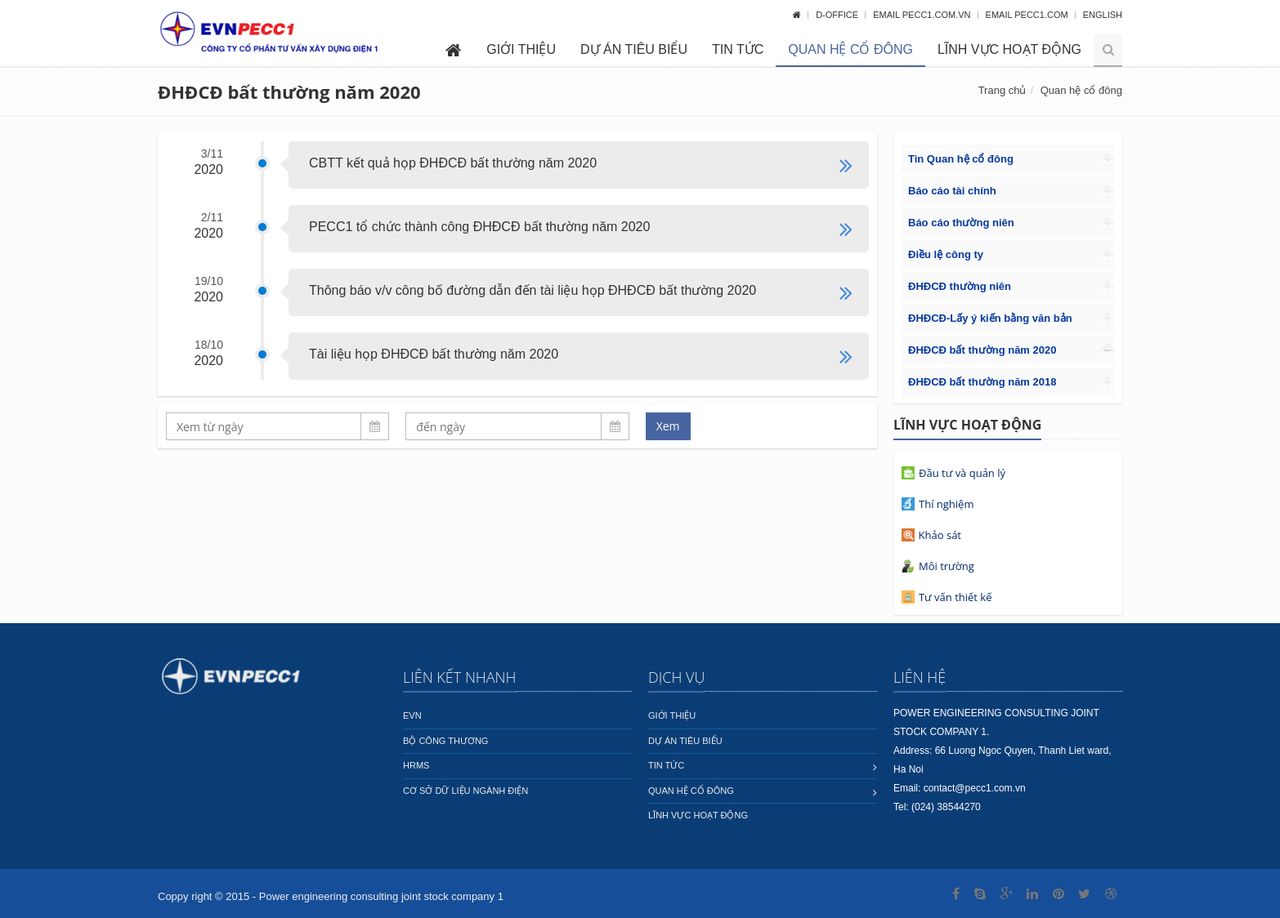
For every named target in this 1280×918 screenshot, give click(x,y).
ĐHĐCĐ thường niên (959, 286)
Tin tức (737, 49)
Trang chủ (1002, 90)
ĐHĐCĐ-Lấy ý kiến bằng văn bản (990, 318)
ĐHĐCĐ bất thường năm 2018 (982, 382)
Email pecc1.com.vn (923, 15)
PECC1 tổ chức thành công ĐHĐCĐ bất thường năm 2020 (479, 227)
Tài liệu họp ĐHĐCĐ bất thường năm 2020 (433, 354)
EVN (412, 715)
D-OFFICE (838, 15)
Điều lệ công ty (945, 254)
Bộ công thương (445, 741)
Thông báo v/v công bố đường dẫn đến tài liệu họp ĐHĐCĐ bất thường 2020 (532, 290)
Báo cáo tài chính (952, 191)
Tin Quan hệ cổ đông (961, 159)
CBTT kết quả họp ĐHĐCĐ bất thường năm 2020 (453, 163)
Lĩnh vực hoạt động (1009, 49)
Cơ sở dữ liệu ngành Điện (465, 790)
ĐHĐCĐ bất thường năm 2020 (982, 350)
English (1102, 15)
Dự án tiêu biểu (633, 49)
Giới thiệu (521, 49)
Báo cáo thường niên (961, 222)
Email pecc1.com (1028, 15)
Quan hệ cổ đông (850, 49)
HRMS (416, 765)
